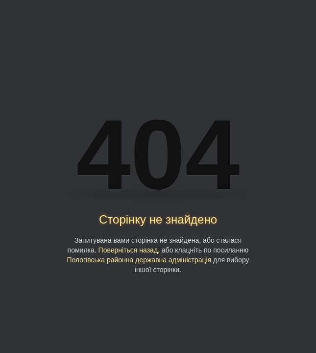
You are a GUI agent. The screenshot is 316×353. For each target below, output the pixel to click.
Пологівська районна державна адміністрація (139, 260)
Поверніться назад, (129, 250)
